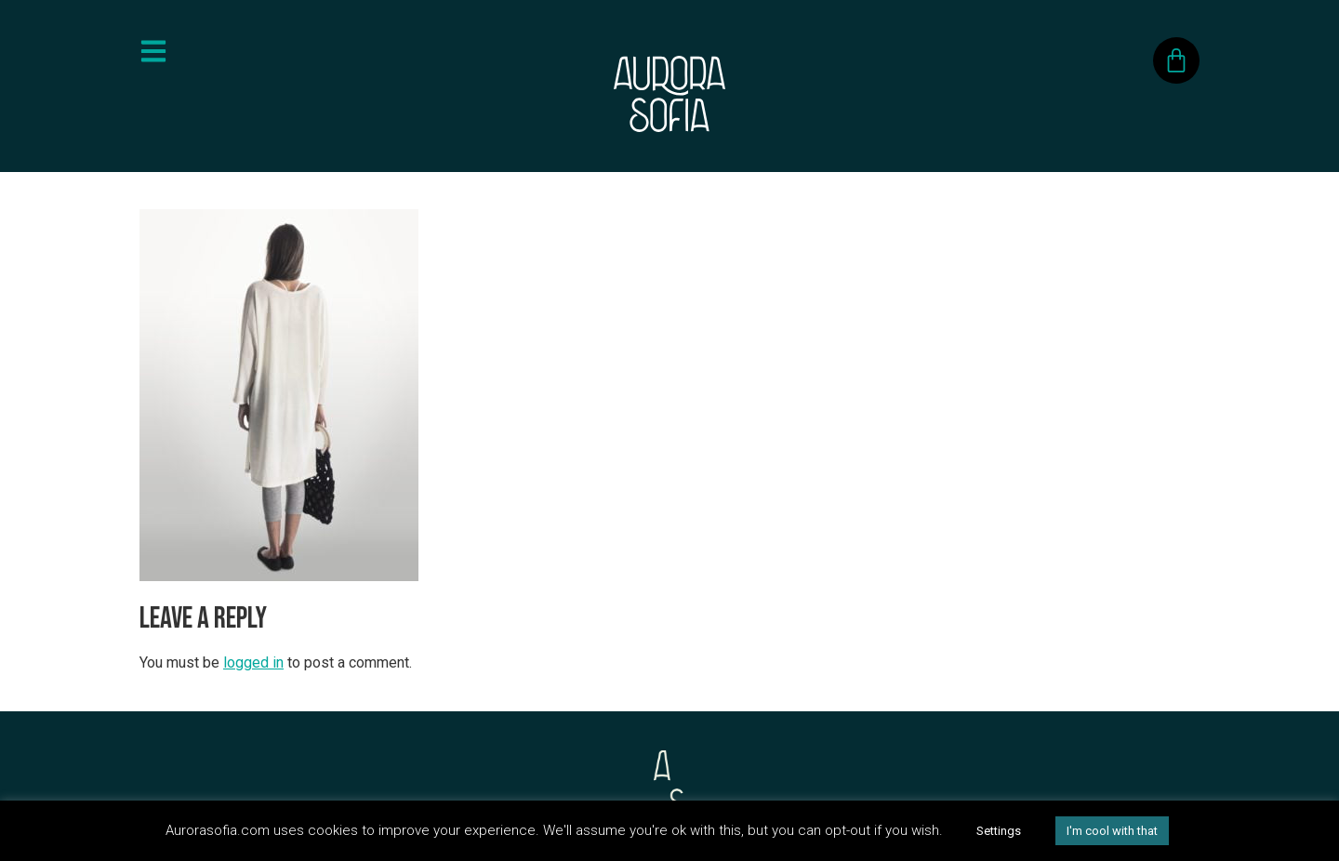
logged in (253, 662)
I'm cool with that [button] (1112, 831)
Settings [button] (998, 831)
